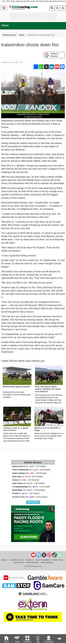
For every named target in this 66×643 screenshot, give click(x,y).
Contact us (29, 560)
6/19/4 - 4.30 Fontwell (29, 466)
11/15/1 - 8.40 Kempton (31, 470)
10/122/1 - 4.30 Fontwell (31, 487)
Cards (17, 639)
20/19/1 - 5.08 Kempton (29, 473)
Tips (38, 639)
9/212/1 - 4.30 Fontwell (28, 483)
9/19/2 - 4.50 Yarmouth (25, 480)
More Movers (33, 502)
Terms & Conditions (42, 560)
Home (6, 639)
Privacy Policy (57, 560)
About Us (5, 560)
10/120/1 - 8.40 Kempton (29, 497)
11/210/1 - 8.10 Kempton (28, 490)
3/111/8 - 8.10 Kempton (27, 477)
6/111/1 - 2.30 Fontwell (25, 493)
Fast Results (49, 639)
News (5, 25)
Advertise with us (17, 560)
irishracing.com (9, 35)
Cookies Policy (19, 562)
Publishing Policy (32, 562)
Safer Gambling (47, 562)
